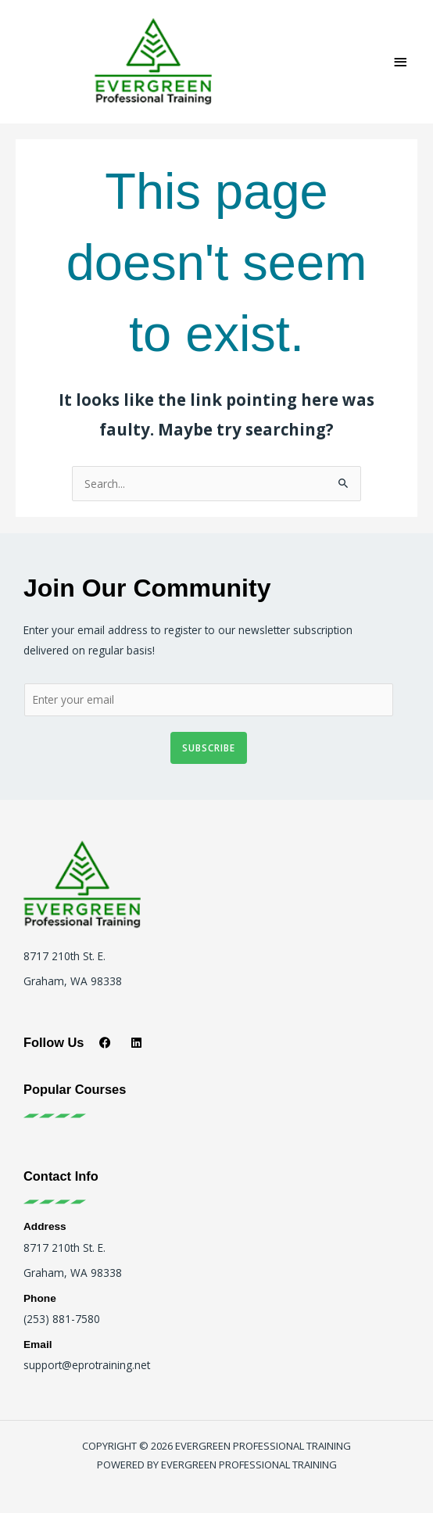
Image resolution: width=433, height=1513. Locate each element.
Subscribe (208, 747)
